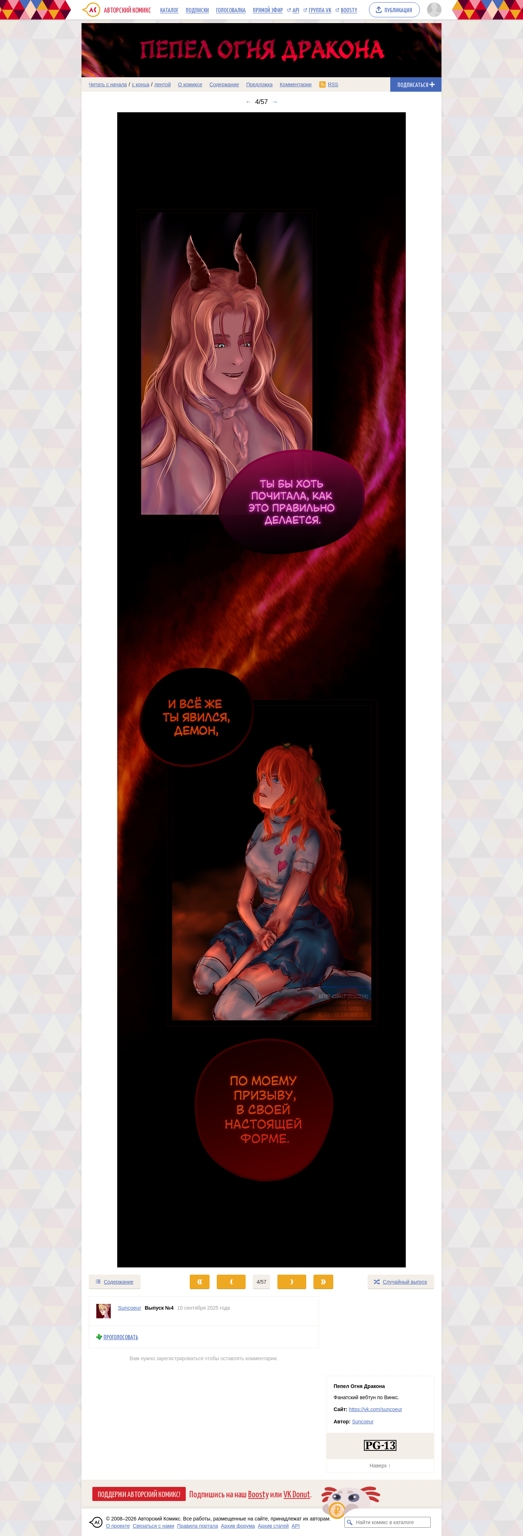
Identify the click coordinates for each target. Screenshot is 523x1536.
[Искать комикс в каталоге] (350, 1522)
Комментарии (296, 84)
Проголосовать (121, 1337)
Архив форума (238, 1526)
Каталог (169, 10)
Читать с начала (108, 84)
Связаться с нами (153, 1526)
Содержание (224, 84)
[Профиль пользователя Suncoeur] (103, 1311)
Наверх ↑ (380, 1465)
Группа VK (320, 10)
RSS (333, 84)
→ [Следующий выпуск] (275, 101)
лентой (162, 84)
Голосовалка (231, 10)
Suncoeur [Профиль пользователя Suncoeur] (129, 1308)
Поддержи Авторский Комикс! (139, 1493)
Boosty (349, 10)
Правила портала (197, 1526)
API (296, 10)
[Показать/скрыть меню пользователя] (433, 9)
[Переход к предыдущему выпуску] (127, 689)
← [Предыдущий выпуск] (248, 101)
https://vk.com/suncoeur (375, 1409)
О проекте (118, 1526)
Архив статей (273, 1526)
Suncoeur (363, 1421)
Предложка (259, 84)
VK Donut (297, 1493)
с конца (141, 84)
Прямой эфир (268, 10)
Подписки (197, 10)
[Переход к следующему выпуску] (261, 689)
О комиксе (190, 84)
